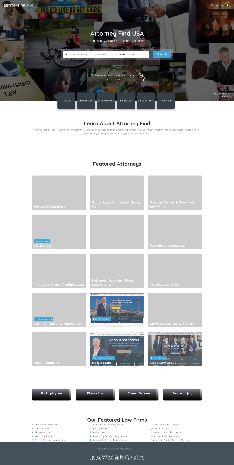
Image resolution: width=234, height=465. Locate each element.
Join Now (219, 5)
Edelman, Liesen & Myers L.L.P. (58, 324)
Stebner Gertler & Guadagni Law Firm (172, 204)
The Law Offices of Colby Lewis (59, 284)
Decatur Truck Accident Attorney (50, 440)
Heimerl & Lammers (49, 206)
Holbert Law (102, 363)
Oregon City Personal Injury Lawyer (110, 440)
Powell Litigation (47, 363)
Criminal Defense (101, 319)
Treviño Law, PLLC (164, 284)
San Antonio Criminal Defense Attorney (170, 440)
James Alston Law (160, 428)
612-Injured (42, 245)
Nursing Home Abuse (103, 358)
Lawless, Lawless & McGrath (172, 324)
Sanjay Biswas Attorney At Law (108, 424)
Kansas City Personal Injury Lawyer (110, 436)
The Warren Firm (43, 432)
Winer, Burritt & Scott (45, 436)
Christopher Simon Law (46, 424)
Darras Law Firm (43, 428)
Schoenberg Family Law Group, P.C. (116, 204)
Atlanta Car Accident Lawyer (164, 424)
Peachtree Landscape (167, 245)
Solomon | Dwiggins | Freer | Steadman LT (113, 282)
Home (226, 96)
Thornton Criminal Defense (113, 324)
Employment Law (43, 319)
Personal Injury (42, 241)
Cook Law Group (163, 363)
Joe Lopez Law (100, 428)
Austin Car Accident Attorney (165, 436)
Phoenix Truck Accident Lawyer (166, 432)
